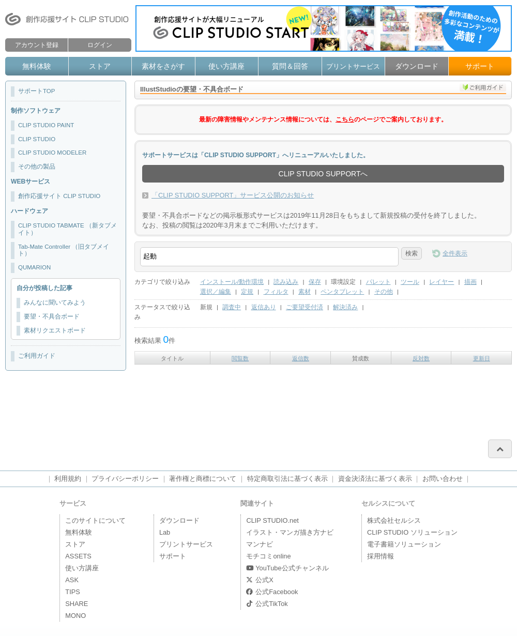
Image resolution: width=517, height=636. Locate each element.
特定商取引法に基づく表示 (287, 478)
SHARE (76, 604)
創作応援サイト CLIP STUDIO (59, 196)
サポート (479, 66)
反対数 (421, 358)
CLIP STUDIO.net (272, 520)
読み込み (285, 282)
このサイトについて (95, 520)
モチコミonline (268, 556)
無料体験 (36, 66)
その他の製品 (36, 166)
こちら (345, 119)
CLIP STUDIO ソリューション (412, 532)
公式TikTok (266, 604)
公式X (259, 580)
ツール (410, 282)
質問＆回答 (290, 66)
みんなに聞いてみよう (55, 302)
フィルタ (276, 292)
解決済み (345, 307)
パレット (378, 282)
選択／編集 (215, 292)
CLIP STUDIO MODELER (52, 152)
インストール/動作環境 (232, 282)
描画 (470, 282)
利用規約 (67, 478)
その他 (383, 292)
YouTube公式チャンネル (287, 568)
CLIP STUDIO (36, 139)
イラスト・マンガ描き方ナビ (289, 532)
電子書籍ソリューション (404, 544)
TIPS (72, 592)
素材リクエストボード (55, 330)
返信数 (300, 358)
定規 (247, 292)
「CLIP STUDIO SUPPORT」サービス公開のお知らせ (232, 195)
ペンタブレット (342, 292)
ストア (100, 66)
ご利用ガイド (36, 356)
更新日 (481, 358)
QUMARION (34, 267)
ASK (72, 580)
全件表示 (455, 253)
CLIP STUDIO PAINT (46, 125)
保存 (315, 282)
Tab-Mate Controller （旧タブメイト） (63, 250)
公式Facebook (272, 592)
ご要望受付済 (304, 307)
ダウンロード (416, 66)
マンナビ (259, 544)
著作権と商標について (202, 478)
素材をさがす (163, 66)
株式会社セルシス (394, 520)
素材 (304, 292)
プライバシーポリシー (125, 478)
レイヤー (441, 282)
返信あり (263, 307)
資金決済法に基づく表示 (375, 478)
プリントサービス (353, 66)
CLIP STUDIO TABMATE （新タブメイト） (67, 229)
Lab (164, 532)
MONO (75, 615)
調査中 (231, 307)
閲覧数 (240, 358)
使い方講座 (226, 66)
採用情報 (380, 556)
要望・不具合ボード (52, 316)
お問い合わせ (442, 478)
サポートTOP (36, 91)
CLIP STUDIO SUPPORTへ (323, 174)
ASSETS (78, 556)
